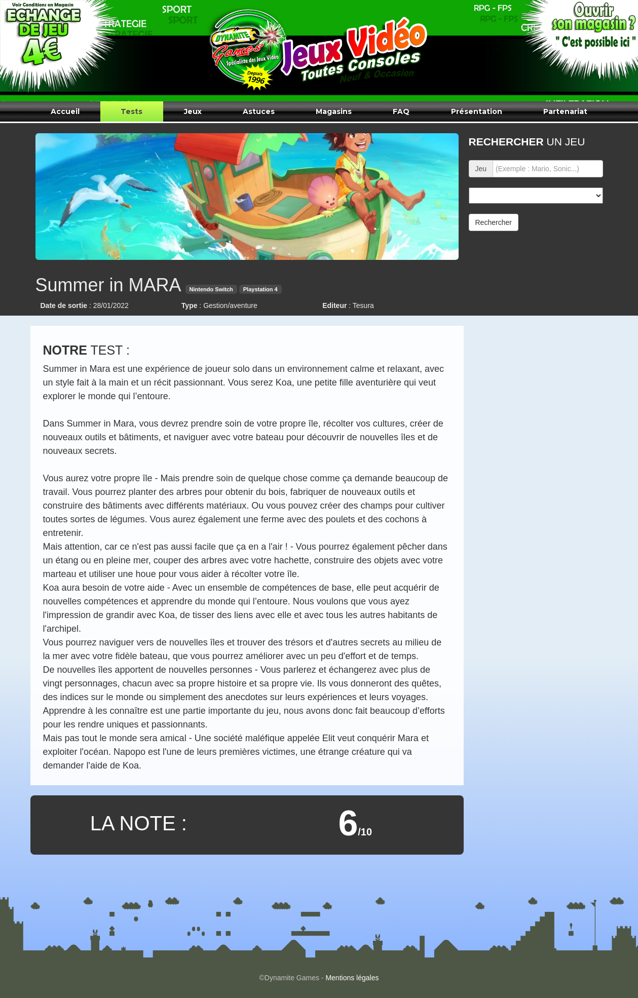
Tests (131, 111)
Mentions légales (352, 978)
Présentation (476, 111)
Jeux (193, 111)
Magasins (334, 111)
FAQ (401, 111)
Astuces (259, 111)
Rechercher (493, 222)
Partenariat (565, 111)
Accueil (65, 111)
